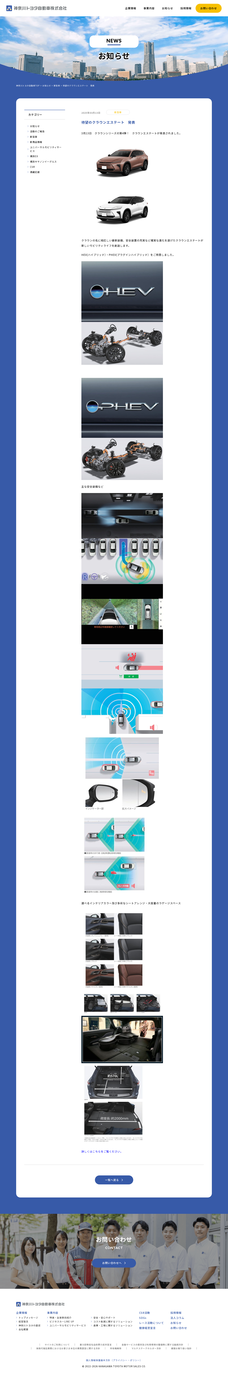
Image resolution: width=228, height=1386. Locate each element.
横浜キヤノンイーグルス (43, 161)
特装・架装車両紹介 (61, 1317)
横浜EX (34, 156)
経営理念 (23, 1321)
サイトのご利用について (57, 1344)
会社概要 (23, 1329)
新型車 (33, 136)
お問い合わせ (178, 1328)
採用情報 (176, 1313)
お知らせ (35, 126)
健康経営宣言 (147, 1328)
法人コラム (177, 1318)
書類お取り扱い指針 (181, 1348)
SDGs (142, 1318)
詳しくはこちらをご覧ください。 (102, 1151)
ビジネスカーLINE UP (62, 1321)
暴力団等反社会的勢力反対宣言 (96, 1344)
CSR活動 (144, 1313)
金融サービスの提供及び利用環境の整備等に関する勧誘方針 (152, 1344)
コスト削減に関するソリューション (113, 1321)
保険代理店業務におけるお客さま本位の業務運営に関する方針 (68, 1348)
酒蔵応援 (35, 172)
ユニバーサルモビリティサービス (46, 149)
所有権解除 (116, 1348)
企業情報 (21, 1313)
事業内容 (52, 1313)
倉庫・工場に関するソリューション (113, 1325)
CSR (32, 166)
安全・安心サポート (104, 1317)
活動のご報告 (37, 131)
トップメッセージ (28, 1317)
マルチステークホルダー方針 (146, 1348)
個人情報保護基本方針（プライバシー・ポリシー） (114, 1360)
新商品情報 (36, 142)
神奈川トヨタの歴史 (30, 1325)
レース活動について (151, 1323)
